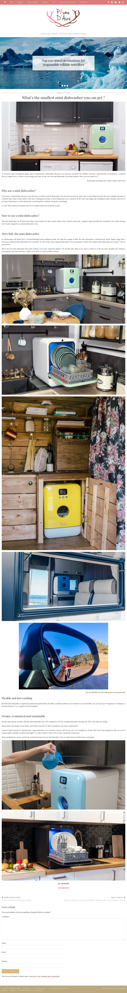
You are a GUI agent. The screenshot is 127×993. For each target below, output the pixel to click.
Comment (6, 917)
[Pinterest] (112, 2)
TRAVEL (45, 2)
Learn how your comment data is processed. (44, 976)
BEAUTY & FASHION (67, 2)
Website (4, 961)
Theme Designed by (113, 988)
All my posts (40, 988)
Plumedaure (14, 988)
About (13, 990)
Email (4, 952)
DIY (54, 2)
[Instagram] (108, 2)
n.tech (123, 692)
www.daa (118, 692)
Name (4, 943)
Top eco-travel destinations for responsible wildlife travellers (63, 62)
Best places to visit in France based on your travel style (94, 898)
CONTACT (83, 2)
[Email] (119, 2)
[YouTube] (116, 2)
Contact (27, 988)
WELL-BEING (33, 2)
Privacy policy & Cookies (31, 990)
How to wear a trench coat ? (17, 898)
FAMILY (20, 2)
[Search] (123, 2)
